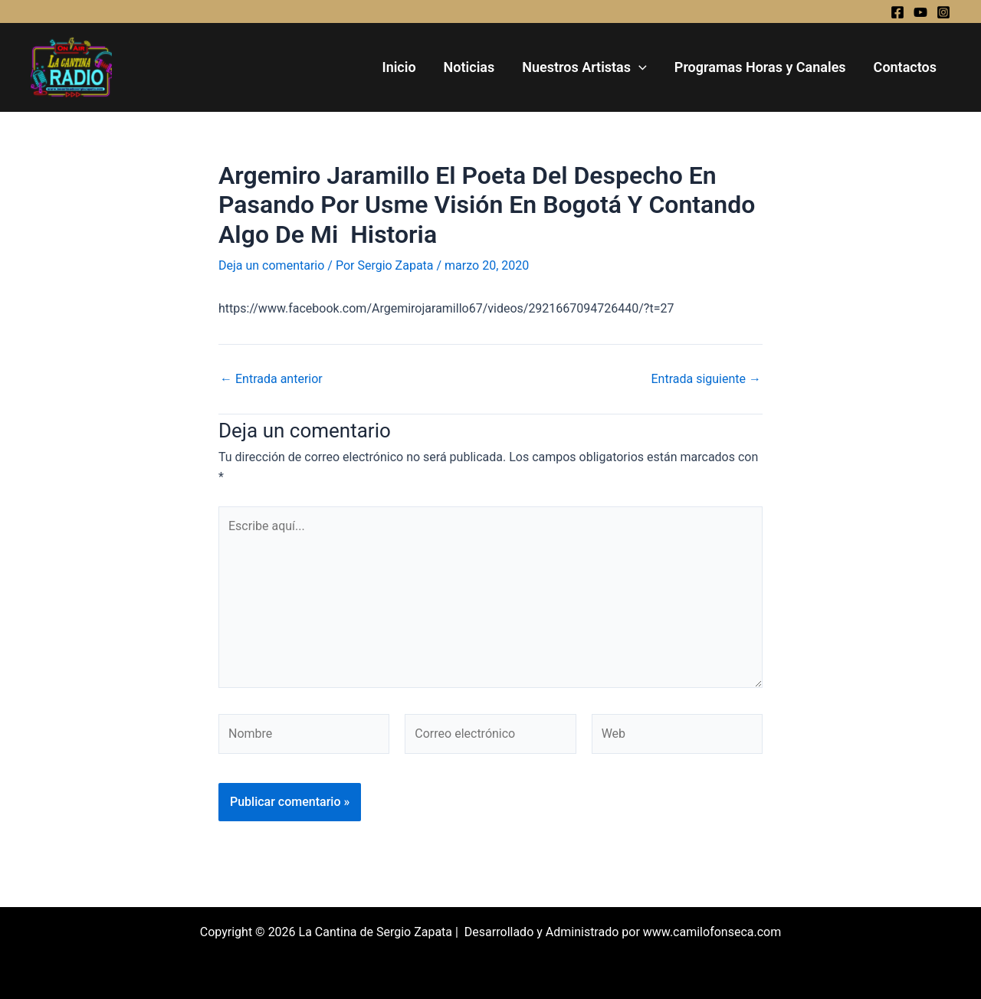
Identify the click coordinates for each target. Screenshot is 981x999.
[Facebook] (897, 12)
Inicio (398, 67)
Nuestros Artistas (584, 67)
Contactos (905, 67)
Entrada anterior (271, 379)
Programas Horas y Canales (760, 67)
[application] (639, 67)
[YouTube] (920, 12)
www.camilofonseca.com (712, 932)
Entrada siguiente (706, 379)
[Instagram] (943, 12)
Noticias (469, 67)
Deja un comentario (271, 265)
